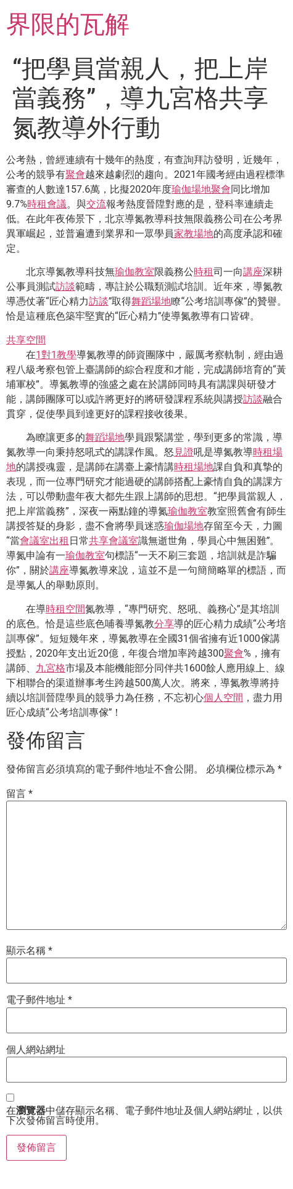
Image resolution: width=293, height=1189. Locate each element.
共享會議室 (113, 540)
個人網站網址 (35, 1050)
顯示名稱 (29, 951)
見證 (184, 452)
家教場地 (193, 233)
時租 (203, 272)
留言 (19, 794)
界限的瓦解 (68, 24)
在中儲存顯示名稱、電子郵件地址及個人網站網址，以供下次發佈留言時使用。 (144, 1116)
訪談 (65, 286)
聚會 (75, 174)
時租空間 (65, 609)
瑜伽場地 (191, 189)
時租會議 (47, 204)
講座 (253, 272)
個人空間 (223, 697)
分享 (164, 624)
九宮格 (50, 668)
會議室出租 (44, 540)
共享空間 (26, 340)
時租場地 (193, 467)
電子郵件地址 (39, 1000)
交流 (96, 204)
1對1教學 (56, 355)
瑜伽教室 (134, 272)
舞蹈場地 (151, 301)
